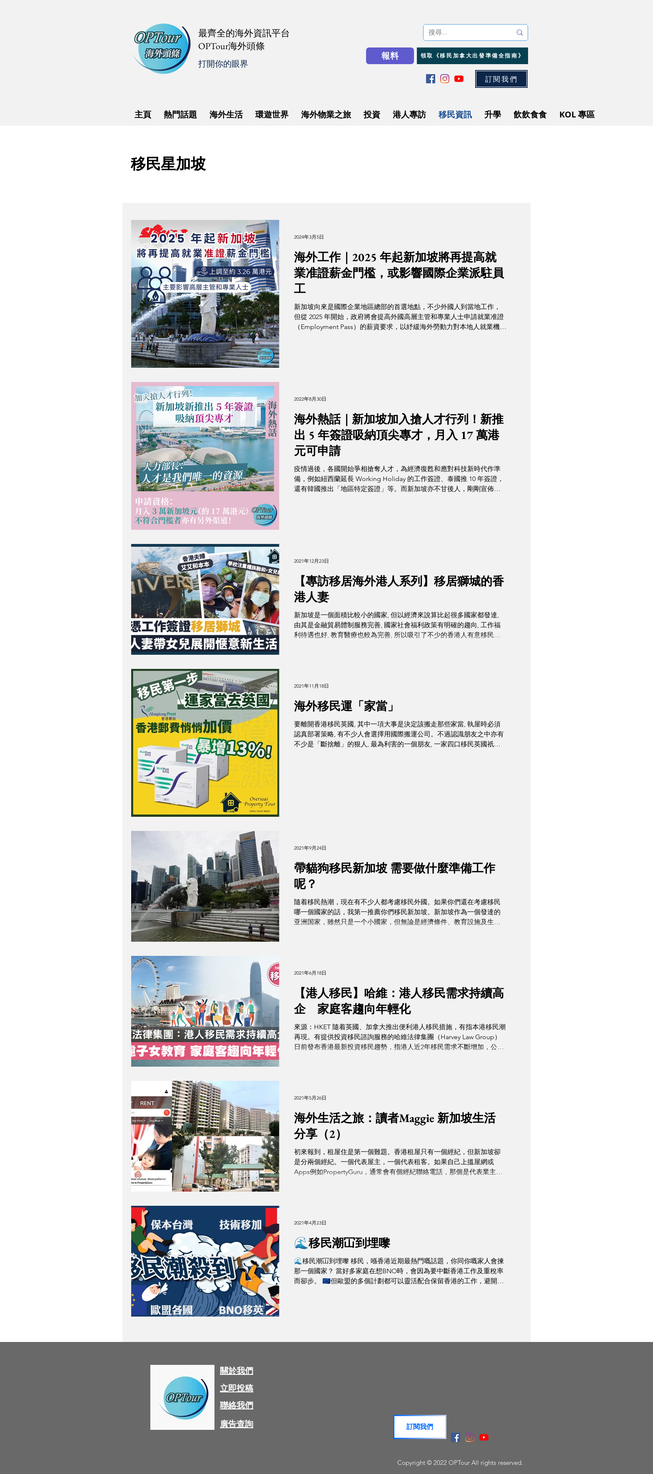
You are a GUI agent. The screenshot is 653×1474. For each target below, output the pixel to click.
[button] (501, 79)
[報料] (390, 55)
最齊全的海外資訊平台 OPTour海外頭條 (244, 39)
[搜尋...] (464, 32)
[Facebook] (430, 78)
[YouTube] (459, 78)
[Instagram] (444, 78)
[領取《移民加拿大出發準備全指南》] (472, 55)
